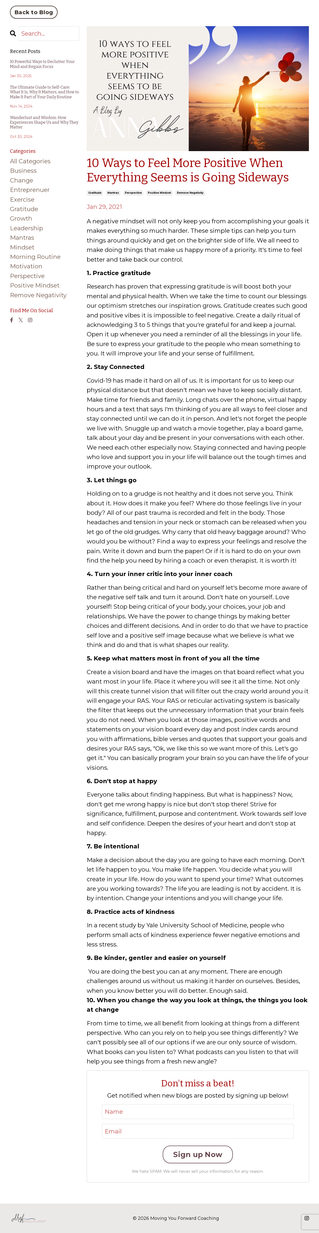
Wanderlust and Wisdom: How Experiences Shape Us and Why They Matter (44, 122)
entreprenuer (30, 189)
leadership (26, 228)
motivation (26, 266)
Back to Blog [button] (33, 12)
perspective (133, 192)
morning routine (35, 256)
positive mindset (159, 192)
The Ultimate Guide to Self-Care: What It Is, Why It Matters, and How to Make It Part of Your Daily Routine (44, 92)
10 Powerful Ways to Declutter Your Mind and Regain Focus (42, 64)
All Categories (30, 161)
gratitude (94, 192)
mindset (22, 247)
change (21, 180)
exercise (22, 199)
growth (21, 218)
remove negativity (190, 192)
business (23, 170)
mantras (113, 192)
